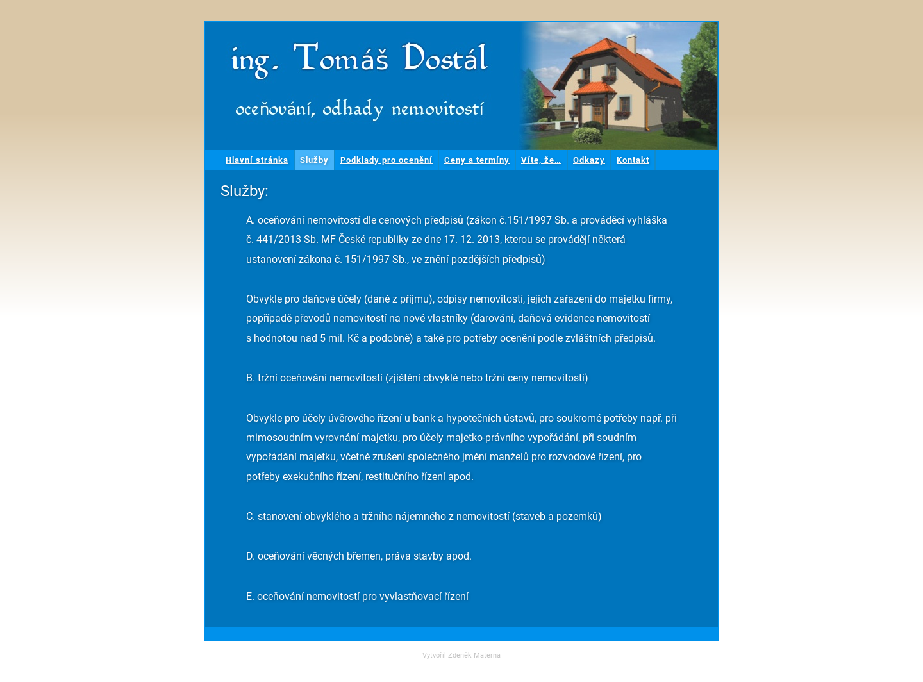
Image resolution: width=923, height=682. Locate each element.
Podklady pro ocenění (386, 160)
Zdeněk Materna (474, 655)
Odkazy (589, 160)
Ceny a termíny (477, 160)
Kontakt (633, 160)
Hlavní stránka (257, 160)
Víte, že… (541, 160)
